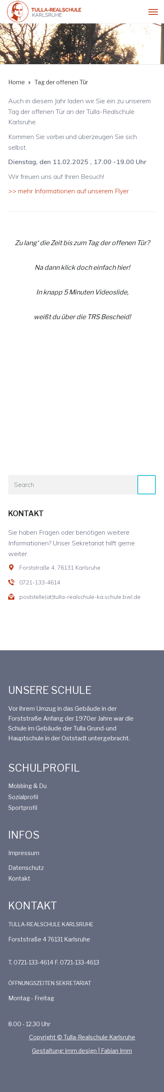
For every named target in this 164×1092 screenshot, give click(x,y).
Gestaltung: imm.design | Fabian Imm (82, 1050)
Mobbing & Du (27, 785)
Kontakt (19, 878)
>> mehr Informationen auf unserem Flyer (68, 191)
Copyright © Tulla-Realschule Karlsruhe (82, 1037)
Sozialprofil (23, 796)
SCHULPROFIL (44, 768)
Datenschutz (26, 867)
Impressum (23, 852)
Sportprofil (22, 807)
